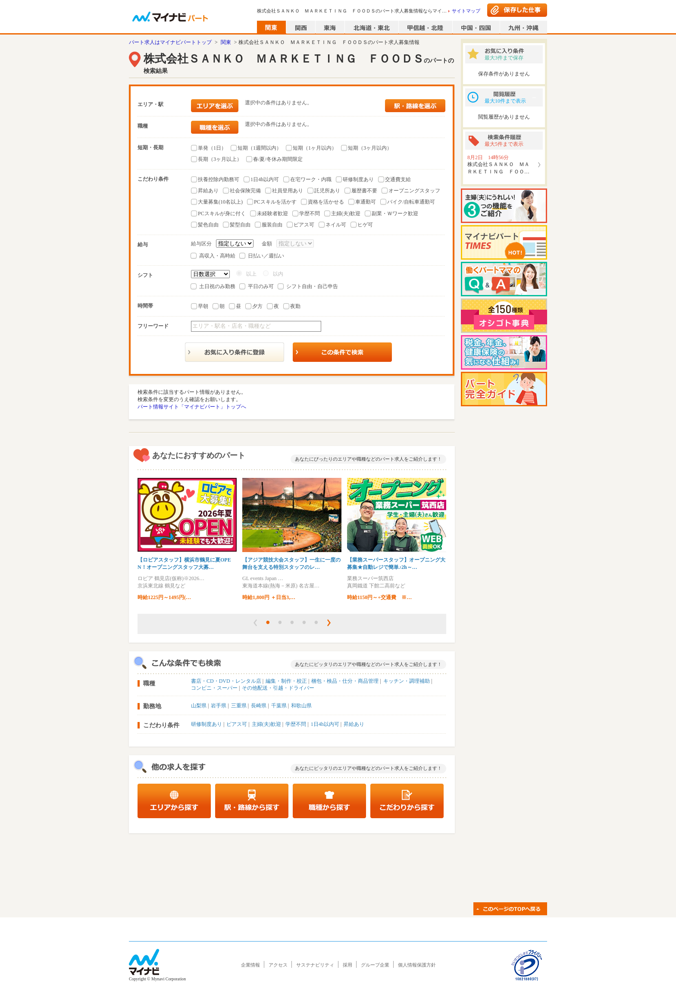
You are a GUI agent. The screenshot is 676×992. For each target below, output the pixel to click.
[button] (255, 623)
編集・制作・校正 (286, 681)
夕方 (257, 306)
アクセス (278, 964)
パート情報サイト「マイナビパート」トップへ (192, 407)
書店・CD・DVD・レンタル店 (226, 681)
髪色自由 (208, 225)
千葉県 (279, 706)
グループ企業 (375, 964)
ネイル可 (335, 225)
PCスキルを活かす (275, 202)
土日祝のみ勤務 (217, 286)
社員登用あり (287, 191)
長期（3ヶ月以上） (220, 159)
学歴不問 (309, 213)
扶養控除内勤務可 (218, 179)
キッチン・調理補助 (406, 681)
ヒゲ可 (365, 225)
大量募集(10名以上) (220, 202)
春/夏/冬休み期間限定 (278, 159)
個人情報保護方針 (417, 964)
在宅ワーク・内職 (311, 179)
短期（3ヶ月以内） (370, 148)
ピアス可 (304, 225)
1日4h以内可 (264, 179)
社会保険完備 (245, 191)
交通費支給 (398, 179)
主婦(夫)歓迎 (345, 213)
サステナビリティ (315, 964)
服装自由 (272, 225)
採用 (347, 964)
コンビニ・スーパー (214, 688)
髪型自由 (240, 225)
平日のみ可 (261, 286)
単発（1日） (212, 148)
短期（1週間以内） (260, 148)
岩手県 (218, 706)
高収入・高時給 (217, 256)
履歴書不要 (364, 191)
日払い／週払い (266, 256)
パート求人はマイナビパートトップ (170, 42)
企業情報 (250, 964)
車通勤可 (365, 202)
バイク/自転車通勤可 (411, 202)
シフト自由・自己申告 (312, 286)
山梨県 (199, 706)
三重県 (239, 706)
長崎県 (258, 706)
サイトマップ (466, 10)
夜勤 (295, 306)
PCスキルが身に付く (222, 213)
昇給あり (208, 191)
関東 (226, 42)
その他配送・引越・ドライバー (278, 688)
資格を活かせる (326, 202)
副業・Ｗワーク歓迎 (395, 213)
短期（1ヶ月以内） (315, 148)
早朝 (203, 306)
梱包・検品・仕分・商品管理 (345, 681)
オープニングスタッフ (414, 191)
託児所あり (327, 191)
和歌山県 (301, 706)
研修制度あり (358, 179)
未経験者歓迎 (272, 213)
